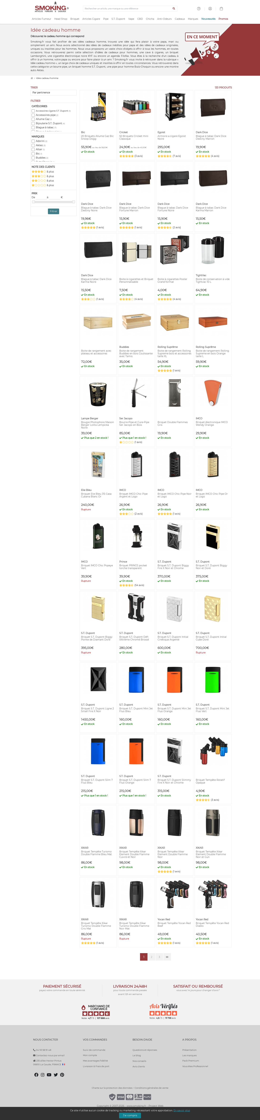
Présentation (189, 1050)
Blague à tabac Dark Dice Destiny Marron (211, 137)
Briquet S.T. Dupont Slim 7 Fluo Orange (135, 781)
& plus (43, 172)
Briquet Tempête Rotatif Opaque (210, 781)
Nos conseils (139, 1061)
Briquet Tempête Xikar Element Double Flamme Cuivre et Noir (134, 854)
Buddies (42, 157)
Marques (193, 18)
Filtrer (53, 211)
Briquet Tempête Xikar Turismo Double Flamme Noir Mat (134, 926)
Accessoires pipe (47, 115)
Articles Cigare (91, 18)
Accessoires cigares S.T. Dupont (53, 111)
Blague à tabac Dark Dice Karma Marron (211, 209)
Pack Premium (190, 1060)
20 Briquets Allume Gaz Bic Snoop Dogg (97, 137)
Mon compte (90, 1055)
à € (55, 197)
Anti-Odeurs (164, 18)
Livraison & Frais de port (96, 1066)
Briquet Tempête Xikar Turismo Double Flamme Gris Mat (96, 926)
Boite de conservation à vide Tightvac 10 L (213, 280)
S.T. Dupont (118, 18)
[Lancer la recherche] (174, 9)
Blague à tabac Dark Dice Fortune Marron (134, 209)
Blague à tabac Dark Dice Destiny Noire (96, 209)
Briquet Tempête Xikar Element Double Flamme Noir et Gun (211, 854)
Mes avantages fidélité (95, 1060)
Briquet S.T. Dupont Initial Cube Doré (211, 638)
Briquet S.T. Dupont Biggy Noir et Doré (211, 567)
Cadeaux (180, 18)
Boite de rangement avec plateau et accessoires (96, 352)
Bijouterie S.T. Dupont (50, 123)
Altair (40, 149)
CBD (140, 18)
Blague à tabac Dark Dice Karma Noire (96, 280)
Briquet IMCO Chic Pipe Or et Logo (212, 495)
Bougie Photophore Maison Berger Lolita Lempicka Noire (97, 425)
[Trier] (53, 92)
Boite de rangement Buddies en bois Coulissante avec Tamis (136, 353)
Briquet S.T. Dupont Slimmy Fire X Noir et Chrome (174, 781)
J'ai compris (130, 1115)
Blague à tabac (46, 127)
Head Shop (60, 18)
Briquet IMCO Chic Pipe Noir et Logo (175, 495)
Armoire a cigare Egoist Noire (172, 137)
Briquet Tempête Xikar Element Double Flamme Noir (173, 854)
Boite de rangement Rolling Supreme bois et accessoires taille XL (174, 353)
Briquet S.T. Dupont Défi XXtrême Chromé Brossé (134, 638)
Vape (131, 18)
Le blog (137, 1055)
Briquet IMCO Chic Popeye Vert (97, 567)
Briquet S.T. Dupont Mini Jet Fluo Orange (174, 710)
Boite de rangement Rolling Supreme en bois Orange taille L (212, 353)
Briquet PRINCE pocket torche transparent (133, 567)
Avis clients (139, 1066)
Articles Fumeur (41, 18)
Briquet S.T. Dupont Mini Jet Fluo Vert (212, 710)
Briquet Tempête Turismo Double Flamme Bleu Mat (96, 853)
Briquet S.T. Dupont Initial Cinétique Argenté (173, 638)
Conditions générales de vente (151, 1087)
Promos (223, 18)
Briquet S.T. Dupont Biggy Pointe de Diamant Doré (96, 638)
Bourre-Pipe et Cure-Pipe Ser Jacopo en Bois (134, 423)
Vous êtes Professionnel (195, 1066)
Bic (39, 153)
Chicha (150, 18)
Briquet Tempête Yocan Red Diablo (212, 924)
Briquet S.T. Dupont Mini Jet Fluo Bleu (136, 710)
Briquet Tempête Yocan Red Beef (174, 924)
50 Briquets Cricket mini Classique (133, 137)
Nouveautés (208, 18)
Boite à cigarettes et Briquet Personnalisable (136, 280)
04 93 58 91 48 (42, 1050)
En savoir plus (182, 1110)
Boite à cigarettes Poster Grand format (172, 280)
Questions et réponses (145, 1050)
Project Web (156, 1105)
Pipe (105, 18)
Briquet (74, 18)
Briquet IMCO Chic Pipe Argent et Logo (133, 495)
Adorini (41, 141)
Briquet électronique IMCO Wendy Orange (212, 423)
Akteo (41, 145)
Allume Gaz (44, 119)
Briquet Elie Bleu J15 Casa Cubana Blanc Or (96, 495)
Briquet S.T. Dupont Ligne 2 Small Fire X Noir (97, 710)
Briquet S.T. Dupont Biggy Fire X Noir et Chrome (173, 567)
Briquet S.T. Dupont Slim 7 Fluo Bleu (97, 781)
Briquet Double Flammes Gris (173, 423)
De (39, 197)
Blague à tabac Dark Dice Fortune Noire (173, 209)
